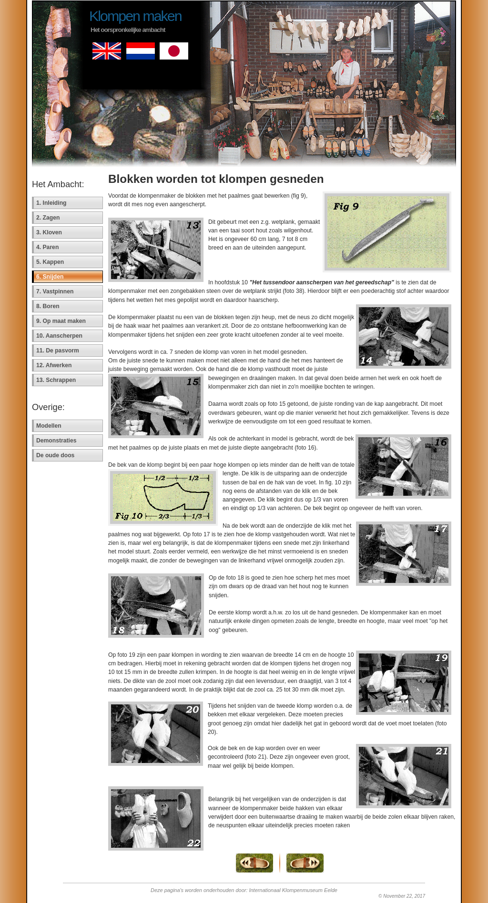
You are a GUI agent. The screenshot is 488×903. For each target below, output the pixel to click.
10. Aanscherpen (59, 335)
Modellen (48, 425)
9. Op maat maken (61, 321)
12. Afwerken (54, 365)
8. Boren (48, 306)
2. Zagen (48, 217)
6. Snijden (49, 276)
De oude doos (55, 455)
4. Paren (47, 247)
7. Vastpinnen (54, 291)
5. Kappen (50, 262)
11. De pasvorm (57, 350)
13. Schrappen (56, 380)
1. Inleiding (51, 203)
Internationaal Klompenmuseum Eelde (293, 890)
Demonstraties (56, 440)
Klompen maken (135, 16)
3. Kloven (49, 232)
